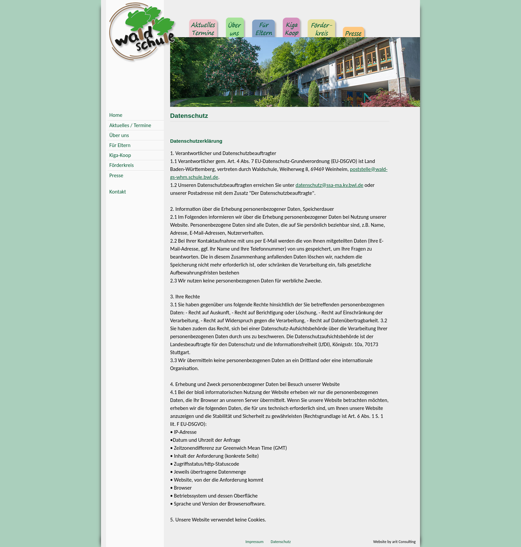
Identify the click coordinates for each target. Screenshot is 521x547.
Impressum (254, 541)
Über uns (235, 31)
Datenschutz (281, 541)
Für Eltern (264, 31)
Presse (353, 31)
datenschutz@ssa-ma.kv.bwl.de (330, 185)
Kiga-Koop (120, 155)
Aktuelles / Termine (130, 125)
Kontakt (117, 192)
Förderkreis (321, 31)
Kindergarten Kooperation (291, 31)
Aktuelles (204, 31)
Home (115, 115)
